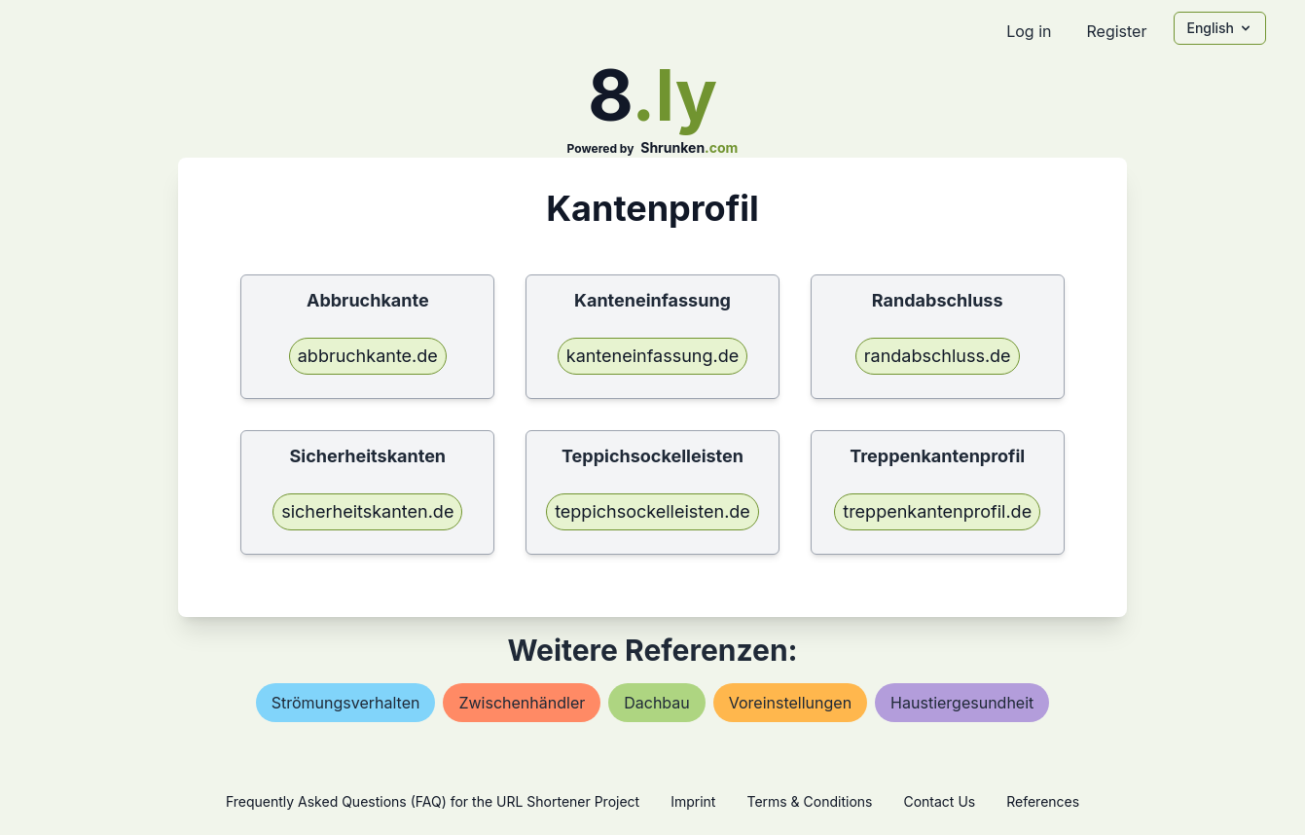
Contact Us (939, 801)
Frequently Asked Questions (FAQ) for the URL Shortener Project (432, 801)
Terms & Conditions (809, 801)
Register (1116, 31)
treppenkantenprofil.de (937, 511)
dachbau (657, 702)
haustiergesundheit (961, 702)
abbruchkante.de (368, 355)
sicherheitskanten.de (367, 511)
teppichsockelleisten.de (652, 511)
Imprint (693, 801)
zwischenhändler (521, 702)
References (1042, 801)
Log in (1028, 31)
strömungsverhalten (346, 702)
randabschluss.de (937, 355)
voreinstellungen (790, 702)
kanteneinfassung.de (652, 355)
